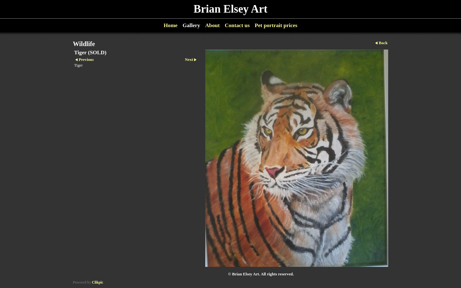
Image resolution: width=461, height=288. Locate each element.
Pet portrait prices (276, 25)
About (212, 25)
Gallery (191, 25)
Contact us (237, 25)
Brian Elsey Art (231, 9)
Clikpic (97, 282)
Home (171, 25)
